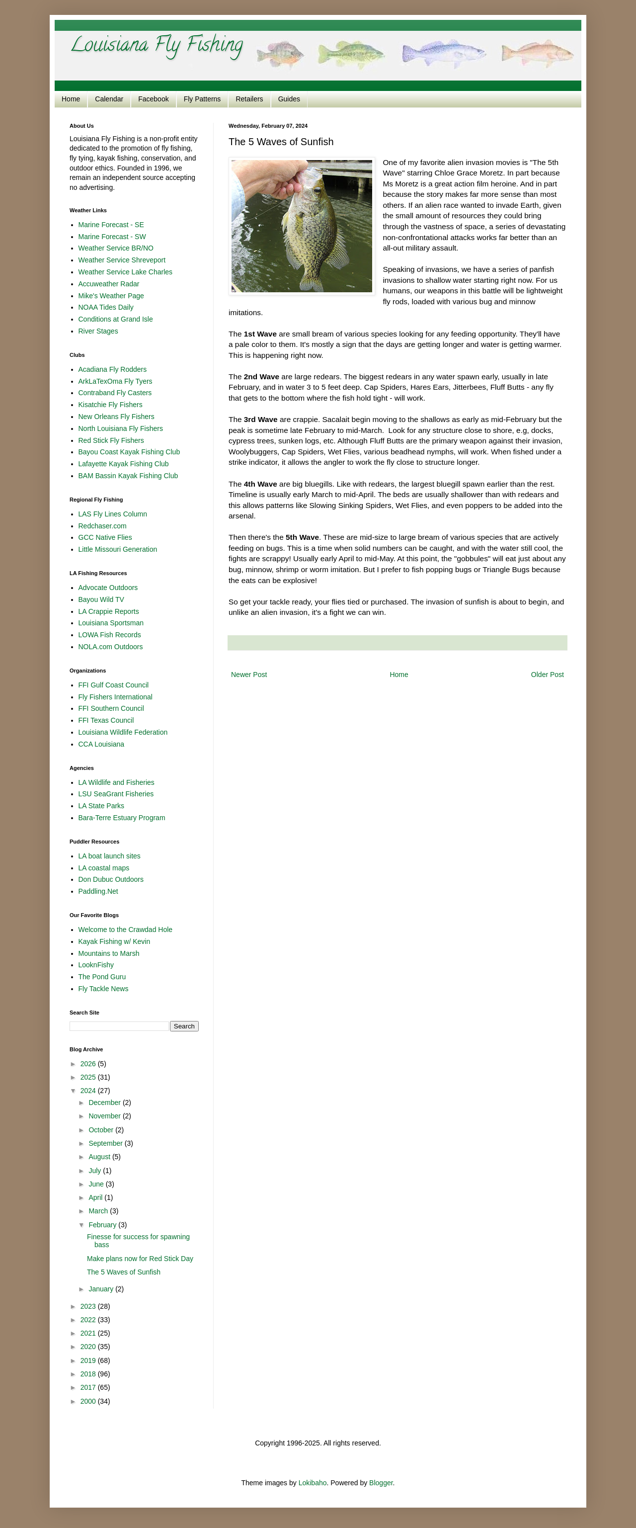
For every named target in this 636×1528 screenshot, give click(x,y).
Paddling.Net (98, 891)
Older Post (547, 675)
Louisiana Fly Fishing (156, 46)
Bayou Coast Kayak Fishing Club (129, 452)
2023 (89, 1306)
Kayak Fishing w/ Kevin (115, 941)
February (103, 1225)
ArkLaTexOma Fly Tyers (116, 381)
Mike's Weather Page (111, 296)
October (101, 1130)
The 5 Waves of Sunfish (123, 1272)
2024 (89, 1091)
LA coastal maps (104, 868)
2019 (89, 1360)
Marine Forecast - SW (112, 237)
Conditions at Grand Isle (116, 319)
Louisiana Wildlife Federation (123, 732)
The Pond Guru (102, 977)
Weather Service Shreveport (122, 260)
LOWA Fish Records (110, 635)
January (101, 1289)
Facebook (153, 99)
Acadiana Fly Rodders (113, 369)
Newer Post (249, 675)
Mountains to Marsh (109, 953)
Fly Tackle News (104, 989)
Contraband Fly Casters (115, 393)
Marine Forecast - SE (111, 225)
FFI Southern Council (111, 708)
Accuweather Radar (109, 284)
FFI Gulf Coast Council (114, 685)
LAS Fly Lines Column (113, 514)
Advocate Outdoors (108, 588)
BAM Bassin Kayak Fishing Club (128, 476)
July (95, 1171)
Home (71, 99)
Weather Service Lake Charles (126, 272)
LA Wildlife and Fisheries (117, 782)
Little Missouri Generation (118, 549)
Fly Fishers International (116, 697)
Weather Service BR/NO (116, 248)
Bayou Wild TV (101, 599)
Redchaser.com (103, 526)
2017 (89, 1387)
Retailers (249, 99)
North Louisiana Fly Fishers (121, 428)
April (96, 1197)
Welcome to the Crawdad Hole (126, 930)
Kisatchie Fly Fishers (111, 405)
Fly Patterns (202, 99)
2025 (89, 1077)
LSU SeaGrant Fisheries (116, 794)
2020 (89, 1347)
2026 (89, 1064)
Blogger (381, 1483)
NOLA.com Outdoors (111, 647)
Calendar (109, 99)
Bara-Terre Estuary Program (122, 818)
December (105, 1102)
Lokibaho (313, 1483)
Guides (289, 99)
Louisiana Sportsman (111, 623)
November (105, 1116)
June (96, 1184)
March (99, 1211)
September (106, 1143)
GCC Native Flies (105, 537)
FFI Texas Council (106, 720)
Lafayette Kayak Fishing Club (124, 464)
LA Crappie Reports (109, 611)
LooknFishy (96, 965)
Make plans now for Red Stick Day (140, 1259)
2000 (89, 1401)
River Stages (98, 331)
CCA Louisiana (102, 744)
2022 (89, 1320)
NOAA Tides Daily (106, 307)
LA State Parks (102, 806)
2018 (89, 1374)
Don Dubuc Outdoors (111, 879)
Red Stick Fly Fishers (111, 440)
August (100, 1157)
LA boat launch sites (110, 856)
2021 (89, 1333)
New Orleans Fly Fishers (117, 417)
